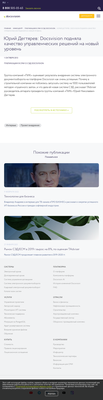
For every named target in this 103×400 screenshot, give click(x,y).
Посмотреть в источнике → (51, 110)
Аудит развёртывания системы (17, 326)
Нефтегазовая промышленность (66, 306)
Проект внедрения (30, 125)
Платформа (59, 267)
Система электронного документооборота (22, 284)
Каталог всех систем (12, 291)
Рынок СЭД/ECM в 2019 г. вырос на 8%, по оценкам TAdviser (41, 249)
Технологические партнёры (64, 356)
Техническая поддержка (14, 314)
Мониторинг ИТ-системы (15, 310)
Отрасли (57, 297)
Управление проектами (14, 302)
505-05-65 (13, 8)
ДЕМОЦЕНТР (86, 16)
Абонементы (9, 318)
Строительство (59, 310)
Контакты (57, 368)
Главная (7, 28)
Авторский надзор (12, 306)
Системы (9, 267)
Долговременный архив (14, 276)
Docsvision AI (59, 280)
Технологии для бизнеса (19, 196)
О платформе (59, 272)
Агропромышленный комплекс (66, 314)
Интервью (11, 125)
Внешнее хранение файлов (15, 330)
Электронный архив (12, 272)
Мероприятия (59, 348)
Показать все (51, 157)
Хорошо (52, 394)
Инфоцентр (18, 28)
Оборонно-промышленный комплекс (69, 322)
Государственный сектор (63, 318)
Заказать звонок (33, 8)
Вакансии (57, 360)
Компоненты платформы (63, 276)
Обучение (8, 334)
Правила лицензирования (15, 348)
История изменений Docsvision (66, 284)
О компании (60, 340)
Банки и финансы (60, 302)
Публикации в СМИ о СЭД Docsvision (40, 28)
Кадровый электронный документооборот (22, 287)
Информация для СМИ (63, 364)
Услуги (8, 297)
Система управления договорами (18, 280)
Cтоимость (8, 344)
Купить (8, 340)
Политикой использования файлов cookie (34, 387)
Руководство (58, 344)
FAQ (55, 287)
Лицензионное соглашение (16, 352)
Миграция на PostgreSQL (15, 322)
